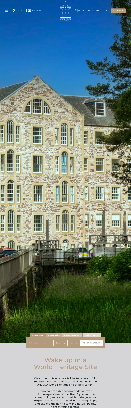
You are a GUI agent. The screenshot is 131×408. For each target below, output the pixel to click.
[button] (107, 11)
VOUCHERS (96, 11)
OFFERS (81, 11)
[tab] (38, 335)
